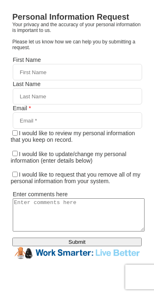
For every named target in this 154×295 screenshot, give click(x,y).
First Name (27, 60)
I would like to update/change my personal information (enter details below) (68, 157)
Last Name (27, 84)
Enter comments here (40, 194)
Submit (77, 248)
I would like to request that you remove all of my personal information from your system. (75, 177)
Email (22, 108)
